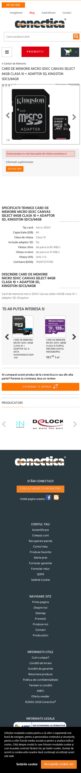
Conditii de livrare (40, 663)
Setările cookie (27, 764)
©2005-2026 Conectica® (40, 702)
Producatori (40, 635)
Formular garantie (40, 563)
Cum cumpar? (40, 657)
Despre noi (40, 607)
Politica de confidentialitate (40, 680)
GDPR (40, 574)
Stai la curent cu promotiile (40, 488)
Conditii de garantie (40, 668)
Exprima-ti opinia (37, 387)
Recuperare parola (40, 541)
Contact (40, 630)
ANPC (40, 691)
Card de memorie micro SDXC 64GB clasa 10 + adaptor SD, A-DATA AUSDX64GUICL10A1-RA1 (23, 348)
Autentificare (40, 530)
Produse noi (40, 624)
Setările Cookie (40, 580)
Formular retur (40, 569)
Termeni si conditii (40, 685)
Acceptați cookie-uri (58, 764)
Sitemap (40, 613)
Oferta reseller (40, 696)
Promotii (35, 52)
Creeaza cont (40, 535)
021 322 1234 (13, 5)
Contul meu (40, 546)
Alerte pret (40, 557)
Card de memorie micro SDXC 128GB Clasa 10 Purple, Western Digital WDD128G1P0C (56, 345)
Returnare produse (40, 674)
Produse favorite (40, 552)
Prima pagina (40, 602)
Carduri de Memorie (14, 63)
